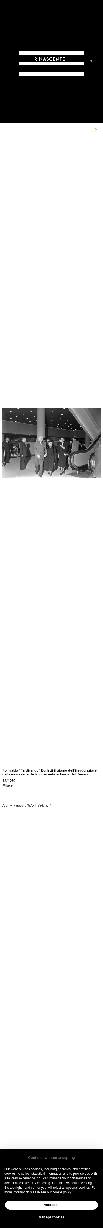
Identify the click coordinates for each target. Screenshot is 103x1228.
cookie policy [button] (61, 1192)
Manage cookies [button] (51, 1217)
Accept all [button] (51, 1205)
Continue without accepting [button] (51, 1157)
